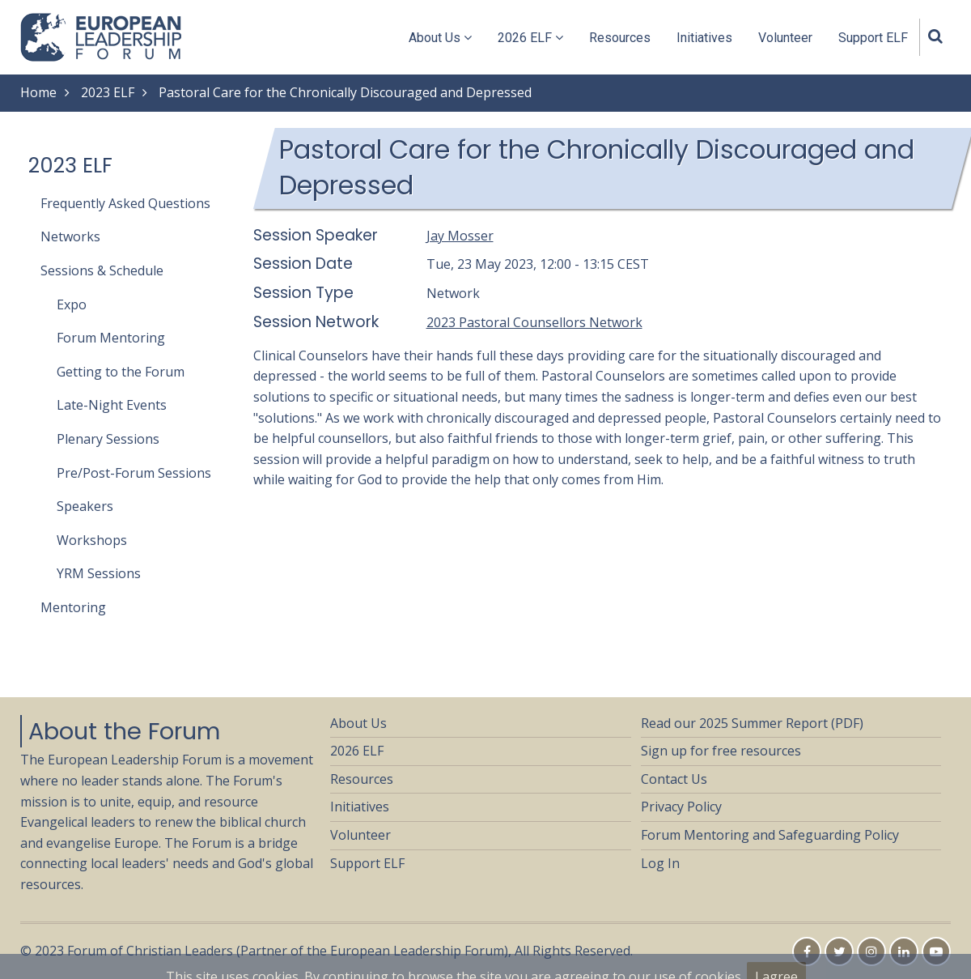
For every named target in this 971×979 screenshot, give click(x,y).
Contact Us (674, 779)
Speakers (85, 506)
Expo (72, 304)
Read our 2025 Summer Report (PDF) (752, 723)
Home (38, 92)
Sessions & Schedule (101, 270)
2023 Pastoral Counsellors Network (534, 322)
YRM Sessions (99, 573)
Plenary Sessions (108, 439)
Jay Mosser (460, 236)
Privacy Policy (681, 806)
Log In (660, 863)
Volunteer (785, 37)
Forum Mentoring (111, 338)
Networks (70, 236)
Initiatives (704, 37)
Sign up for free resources (721, 751)
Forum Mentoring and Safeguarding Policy (770, 835)
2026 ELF (530, 37)
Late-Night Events (112, 405)
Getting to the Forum (120, 372)
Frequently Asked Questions (125, 203)
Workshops (92, 540)
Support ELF (873, 37)
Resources (620, 37)
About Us (440, 37)
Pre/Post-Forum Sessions (134, 473)
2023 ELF (107, 92)
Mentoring (73, 607)
